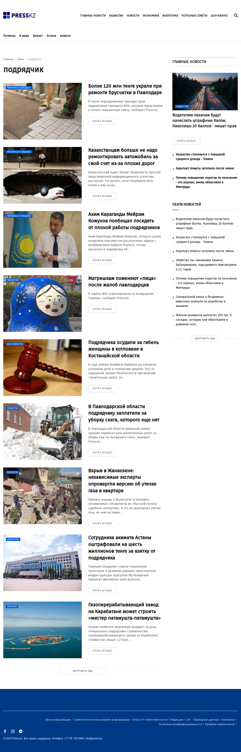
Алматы (65, 36)
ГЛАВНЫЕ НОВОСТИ (93, 15)
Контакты (228, 719)
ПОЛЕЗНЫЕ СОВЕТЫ (194, 15)
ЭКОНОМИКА (151, 15)
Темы (20, 59)
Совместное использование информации (101, 719)
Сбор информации (58, 719)
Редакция (177, 719)
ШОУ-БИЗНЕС (219, 15)
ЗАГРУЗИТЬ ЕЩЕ (83, 671)
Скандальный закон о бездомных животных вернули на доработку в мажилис (201, 301)
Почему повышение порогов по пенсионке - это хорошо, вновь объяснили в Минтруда (206, 182)
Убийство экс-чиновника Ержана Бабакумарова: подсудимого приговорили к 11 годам (206, 264)
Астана (51, 36)
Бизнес (38, 36)
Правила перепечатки (220, 724)
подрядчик (35, 59)
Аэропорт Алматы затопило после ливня (205, 168)
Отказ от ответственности (150, 719)
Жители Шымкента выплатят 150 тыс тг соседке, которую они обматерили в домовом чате (204, 319)
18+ (189, 719)
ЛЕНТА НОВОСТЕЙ (186, 204)
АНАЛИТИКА (170, 15)
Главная (8, 59)
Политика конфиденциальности (181, 724)
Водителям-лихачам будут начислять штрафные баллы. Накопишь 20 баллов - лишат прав (205, 223)
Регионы (9, 36)
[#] (19, 14)
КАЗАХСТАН (116, 15)
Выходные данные (207, 719)
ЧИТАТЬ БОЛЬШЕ (186, 141)
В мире (24, 36)
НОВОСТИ (133, 15)
